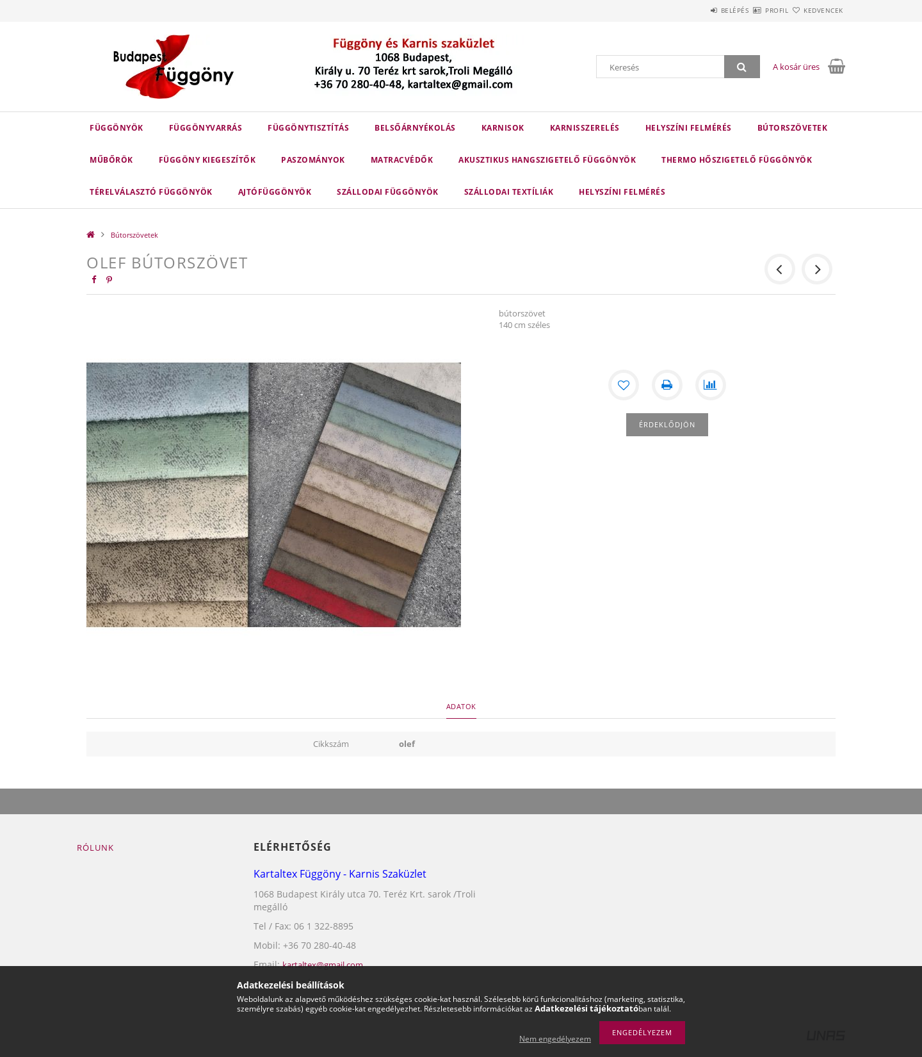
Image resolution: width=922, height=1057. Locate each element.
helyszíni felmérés (622, 191)
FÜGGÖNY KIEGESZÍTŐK (207, 159)
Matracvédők (402, 159)
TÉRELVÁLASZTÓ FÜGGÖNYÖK (151, 191)
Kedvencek (816, 10)
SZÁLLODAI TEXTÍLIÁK (509, 191)
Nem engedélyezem (555, 1038)
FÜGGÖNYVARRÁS (206, 127)
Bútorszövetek (792, 127)
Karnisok (502, 127)
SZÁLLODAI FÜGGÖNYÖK (388, 191)
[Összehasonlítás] (710, 385)
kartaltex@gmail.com (322, 965)
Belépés (697, 10)
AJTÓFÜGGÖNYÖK (275, 191)
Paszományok (313, 159)
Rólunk (95, 847)
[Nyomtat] (667, 385)
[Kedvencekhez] (623, 385)
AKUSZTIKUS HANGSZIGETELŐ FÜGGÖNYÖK (547, 159)
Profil (754, 10)
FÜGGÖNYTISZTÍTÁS (308, 127)
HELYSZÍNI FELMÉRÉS (688, 127)
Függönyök (116, 127)
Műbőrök (111, 159)
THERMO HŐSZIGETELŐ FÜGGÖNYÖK (736, 159)
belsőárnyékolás (415, 127)
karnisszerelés (585, 127)
